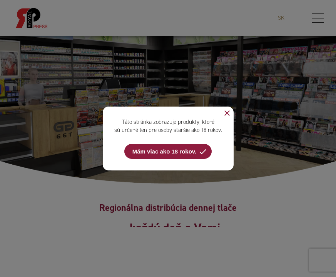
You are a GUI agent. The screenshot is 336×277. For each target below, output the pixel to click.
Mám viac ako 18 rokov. (169, 151)
